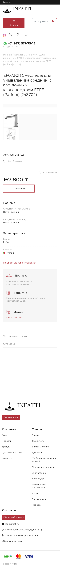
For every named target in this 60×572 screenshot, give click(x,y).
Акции (35, 493)
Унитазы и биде (40, 446)
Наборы (36, 505)
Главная (7, 54)
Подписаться (11, 417)
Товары (37, 429)
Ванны (35, 435)
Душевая (37, 452)
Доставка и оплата (12, 452)
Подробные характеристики (19, 262)
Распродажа (39, 499)
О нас (5, 435)
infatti (17, 9)
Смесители (32, 54)
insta (5, 35)
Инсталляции (39, 473)
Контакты (7, 458)
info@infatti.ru (10, 46)
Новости (7, 441)
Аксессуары (38, 478)
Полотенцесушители (43, 467)
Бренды (6, 446)
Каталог (13, 23)
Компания (9, 429)
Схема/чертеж (14, 317)
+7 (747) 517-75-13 (21, 43)
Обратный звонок (13, 517)
